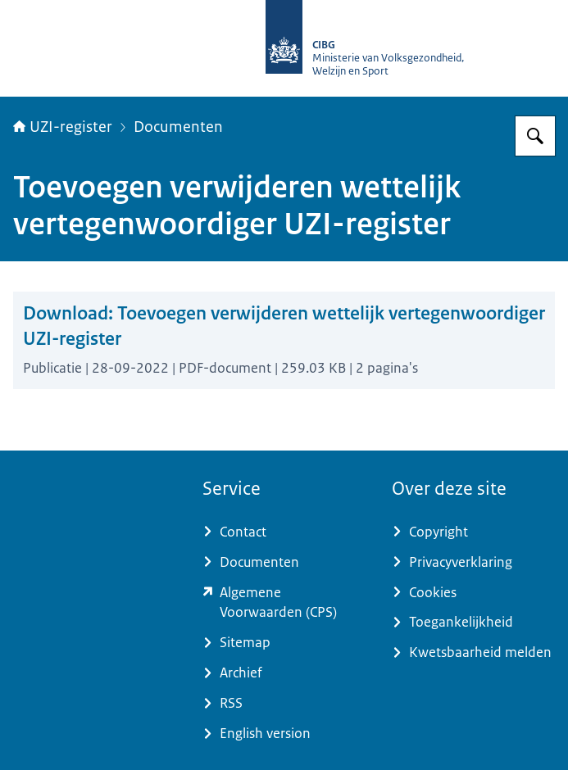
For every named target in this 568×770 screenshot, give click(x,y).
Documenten (178, 127)
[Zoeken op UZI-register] (535, 136)
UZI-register (62, 127)
